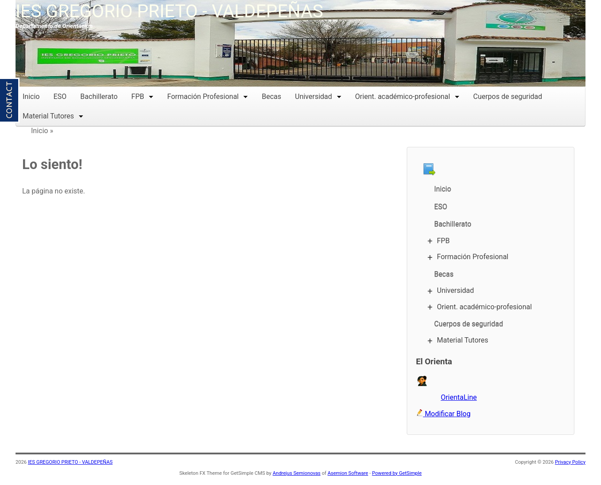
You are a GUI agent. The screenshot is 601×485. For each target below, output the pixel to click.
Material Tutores (53, 115)
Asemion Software (347, 473)
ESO (60, 96)
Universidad (318, 96)
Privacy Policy (570, 462)
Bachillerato (99, 96)
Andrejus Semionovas (297, 473)
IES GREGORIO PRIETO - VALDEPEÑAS (169, 11)
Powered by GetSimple (397, 473)
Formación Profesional (207, 96)
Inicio (31, 96)
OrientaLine (459, 397)
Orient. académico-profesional (407, 96)
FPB (142, 96)
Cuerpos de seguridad (507, 96)
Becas (271, 96)
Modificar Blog (443, 414)
